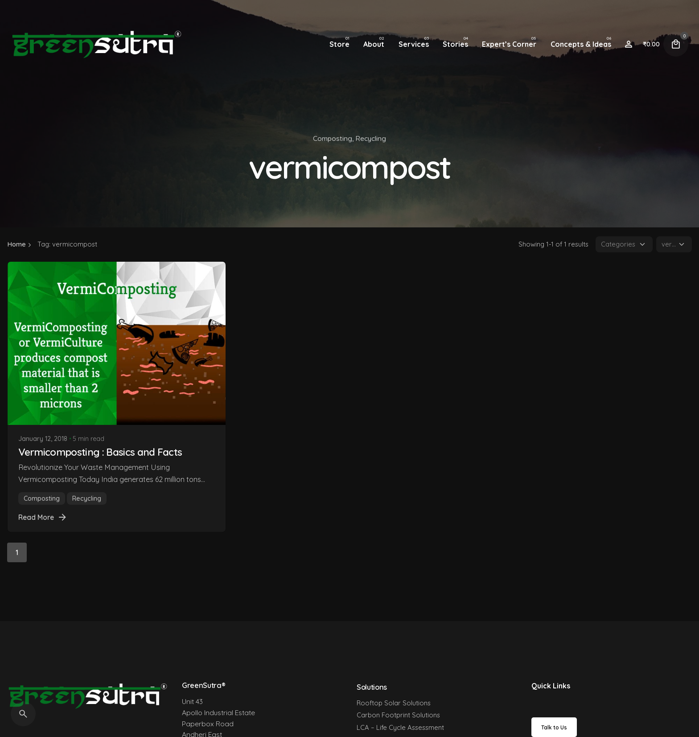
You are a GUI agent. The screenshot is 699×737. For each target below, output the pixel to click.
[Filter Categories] (624, 244)
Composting (332, 138)
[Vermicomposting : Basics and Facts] (117, 343)
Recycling (370, 138)
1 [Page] (17, 552)
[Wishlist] (628, 44)
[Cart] (675, 44)
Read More (43, 517)
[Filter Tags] (674, 244)
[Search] (23, 713)
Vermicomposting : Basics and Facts (100, 451)
